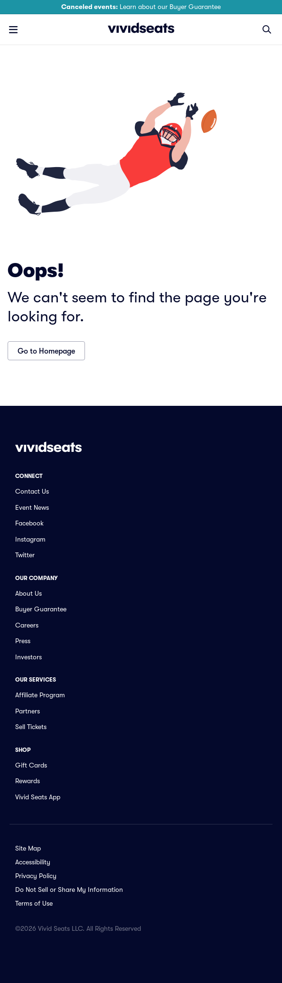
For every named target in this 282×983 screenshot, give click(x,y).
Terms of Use (34, 903)
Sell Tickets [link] (31, 726)
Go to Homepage (46, 351)
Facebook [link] (29, 523)
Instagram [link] (30, 539)
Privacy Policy (35, 876)
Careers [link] (26, 625)
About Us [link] (28, 593)
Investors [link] (28, 657)
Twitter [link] (25, 555)
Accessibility (32, 862)
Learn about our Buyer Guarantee (141, 6)
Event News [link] (32, 507)
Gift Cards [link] (31, 765)
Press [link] (22, 641)
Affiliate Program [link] (40, 695)
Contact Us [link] (32, 491)
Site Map (28, 848)
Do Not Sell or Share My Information (69, 889)
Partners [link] (27, 711)
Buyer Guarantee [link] (40, 609)
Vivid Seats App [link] (37, 797)
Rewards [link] (27, 781)
